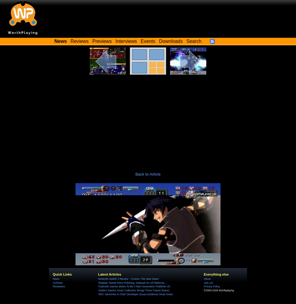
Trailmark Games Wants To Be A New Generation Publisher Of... (135, 286)
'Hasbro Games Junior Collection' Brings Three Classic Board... (134, 290)
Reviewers (59, 286)
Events (148, 41)
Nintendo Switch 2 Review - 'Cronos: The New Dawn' (128, 278)
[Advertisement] (148, 120)
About (207, 278)
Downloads (171, 41)
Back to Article (148, 174)
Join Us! (208, 282)
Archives (58, 282)
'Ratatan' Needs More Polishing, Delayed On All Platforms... (132, 282)
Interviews (126, 41)
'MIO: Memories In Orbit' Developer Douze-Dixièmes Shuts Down (135, 294)
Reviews (80, 41)
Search (193, 41)
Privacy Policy (212, 286)
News (56, 278)
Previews (102, 41)
